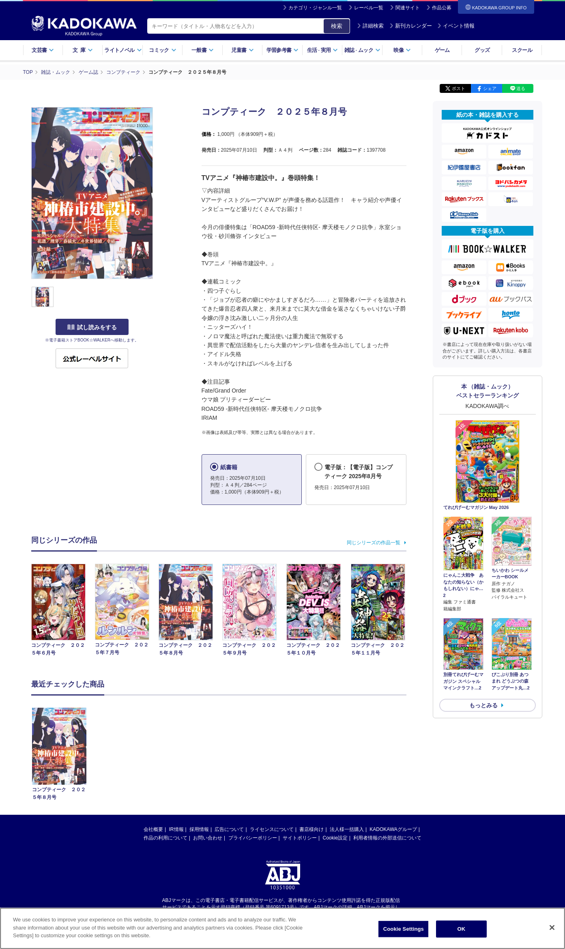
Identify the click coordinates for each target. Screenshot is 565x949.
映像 (402, 50)
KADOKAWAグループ (393, 829)
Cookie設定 (335, 838)
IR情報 (176, 829)
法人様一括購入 (347, 829)
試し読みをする (92, 327)
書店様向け (311, 829)
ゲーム (442, 50)
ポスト (458, 88)
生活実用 (322, 50)
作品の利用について (165, 838)
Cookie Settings (403, 931)
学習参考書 (282, 50)
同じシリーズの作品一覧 (373, 542)
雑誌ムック (362, 50)
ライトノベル (123, 50)
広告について (229, 829)
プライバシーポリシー (252, 838)
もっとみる (483, 705)
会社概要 (153, 829)
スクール (522, 50)
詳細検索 (370, 26)
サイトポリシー (300, 838)
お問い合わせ (207, 838)
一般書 (202, 50)
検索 (336, 26)
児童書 (242, 50)
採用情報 (199, 829)
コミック (162, 50)
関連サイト (407, 8)
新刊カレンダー (410, 26)
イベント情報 (456, 26)
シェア (489, 88)
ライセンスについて (272, 829)
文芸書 (43, 50)
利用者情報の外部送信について (387, 838)
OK (461, 931)
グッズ (482, 50)
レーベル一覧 (368, 8)
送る (520, 88)
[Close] (552, 930)
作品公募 (441, 8)
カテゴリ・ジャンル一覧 (315, 8)
